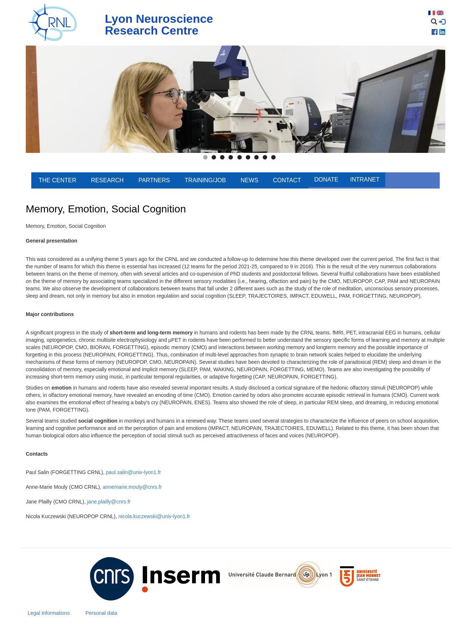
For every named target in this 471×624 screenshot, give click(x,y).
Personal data (101, 613)
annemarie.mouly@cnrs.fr (132, 487)
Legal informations (49, 613)
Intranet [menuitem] (364, 179)
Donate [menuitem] (326, 179)
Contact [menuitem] (287, 180)
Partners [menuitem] (154, 180)
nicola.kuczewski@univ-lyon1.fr (154, 516)
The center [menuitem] (57, 180)
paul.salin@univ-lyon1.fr (133, 472)
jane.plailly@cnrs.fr (108, 502)
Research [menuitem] (107, 180)
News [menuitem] (249, 180)
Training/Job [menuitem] (205, 180)
